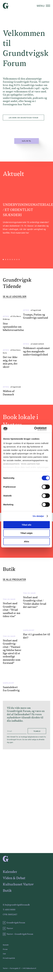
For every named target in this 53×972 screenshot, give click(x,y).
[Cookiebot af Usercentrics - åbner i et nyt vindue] (38, 429)
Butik (7, 890)
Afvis (26, 541)
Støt (4, 954)
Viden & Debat (14, 878)
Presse (5, 949)
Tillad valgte (26, 533)
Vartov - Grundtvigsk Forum (18, 934)
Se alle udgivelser (14, 296)
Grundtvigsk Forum (14, 922)
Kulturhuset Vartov (18, 884)
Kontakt (6, 945)
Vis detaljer (38, 516)
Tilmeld (36, 731)
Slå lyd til (26, 141)
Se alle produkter (14, 579)
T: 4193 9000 (9, 910)
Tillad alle (26, 524)
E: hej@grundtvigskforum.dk (16, 905)
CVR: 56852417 (10, 915)
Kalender (10, 872)
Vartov (8, 928)
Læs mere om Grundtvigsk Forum (23, 118)
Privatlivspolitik (9, 958)
